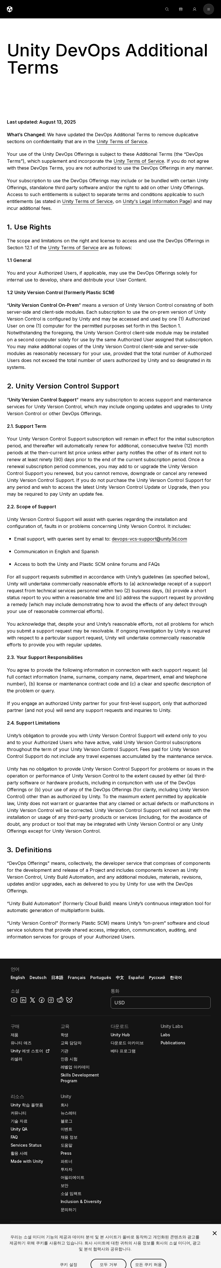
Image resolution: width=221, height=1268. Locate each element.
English (18, 977)
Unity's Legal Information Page (156, 201)
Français (77, 977)
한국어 (176, 977)
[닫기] (214, 1246)
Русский (157, 977)
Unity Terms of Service (122, 141)
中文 (120, 977)
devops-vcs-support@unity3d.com (149, 539)
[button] (110, 62)
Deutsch (38, 977)
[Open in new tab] (46, 1051)
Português (100, 977)
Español (136, 977)
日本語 (57, 977)
